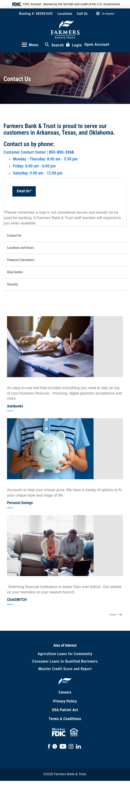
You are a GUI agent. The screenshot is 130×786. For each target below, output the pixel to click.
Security (12, 284)
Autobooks (15, 406)
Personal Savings (20, 503)
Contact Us (14, 235)
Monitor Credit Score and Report (65, 669)
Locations (65, 13)
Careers (65, 692)
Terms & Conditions (65, 719)
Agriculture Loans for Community (65, 654)
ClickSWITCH (17, 599)
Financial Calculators (21, 260)
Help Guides (15, 272)
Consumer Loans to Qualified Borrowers (65, 661)
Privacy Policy (65, 701)
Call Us (82, 13)
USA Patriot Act (65, 710)
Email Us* (24, 191)
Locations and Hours (20, 248)
